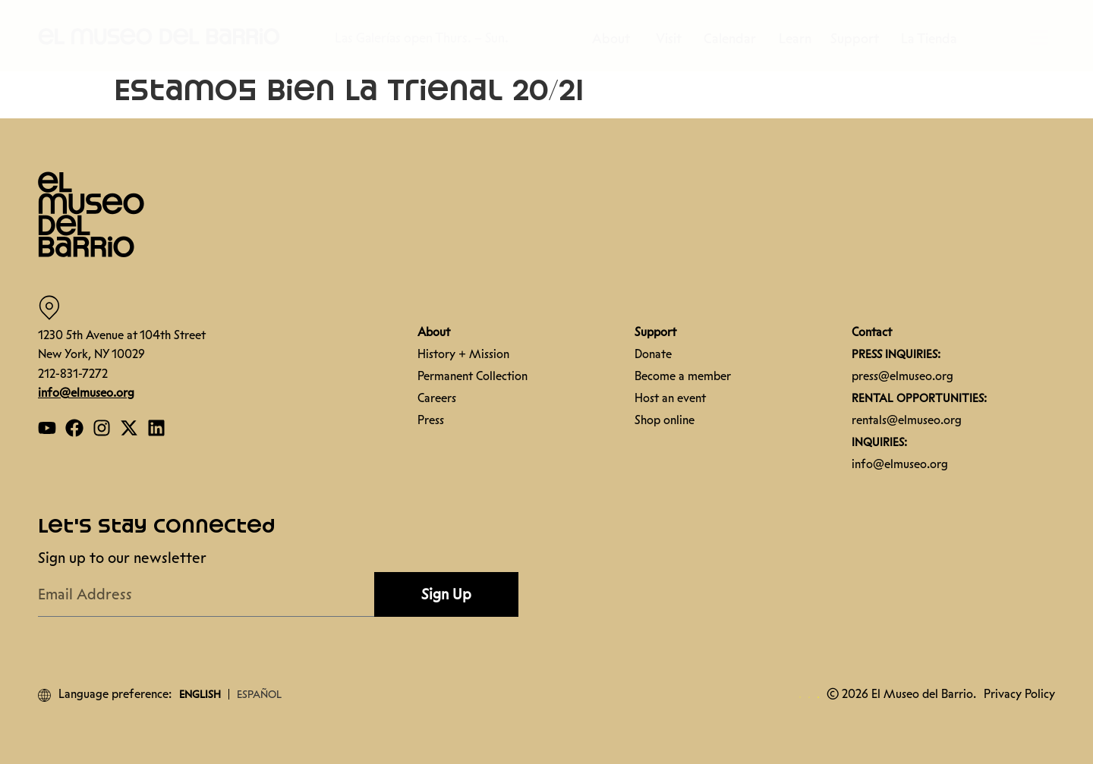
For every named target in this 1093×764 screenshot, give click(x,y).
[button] (159, 36)
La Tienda (929, 38)
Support (858, 38)
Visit (672, 38)
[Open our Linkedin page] (156, 428)
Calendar (734, 38)
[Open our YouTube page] (47, 428)
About (618, 38)
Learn (799, 38)
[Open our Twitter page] (129, 428)
